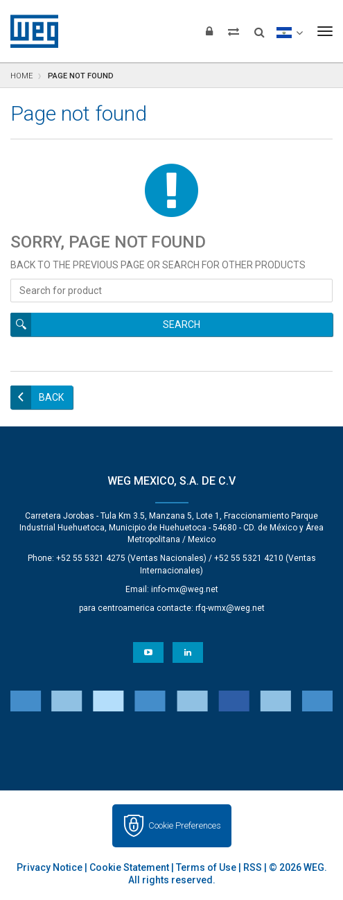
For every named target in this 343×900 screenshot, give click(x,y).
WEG (29, 31)
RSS (252, 867)
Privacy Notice (49, 867)
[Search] (259, 28)
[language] (289, 31)
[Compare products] (233, 31)
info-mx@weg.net (184, 589)
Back (51, 397)
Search (181, 324)
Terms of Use (206, 867)
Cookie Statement (129, 867)
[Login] (209, 31)
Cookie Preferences (184, 825)
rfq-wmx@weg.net (230, 608)
